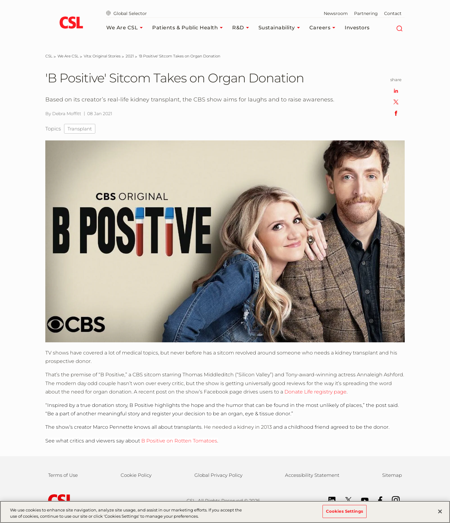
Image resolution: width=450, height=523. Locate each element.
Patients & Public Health (189, 27)
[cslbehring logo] (71, 23)
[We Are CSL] (68, 56)
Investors (357, 28)
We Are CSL (126, 27)
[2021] (130, 56)
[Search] (399, 28)
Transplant (80, 129)
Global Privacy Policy (218, 475)
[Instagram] (393, 500)
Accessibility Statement (312, 475)
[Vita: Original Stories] (102, 56)
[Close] (440, 514)
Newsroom (336, 13)
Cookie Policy (136, 475)
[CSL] (48, 56)
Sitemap (392, 475)
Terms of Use (63, 475)
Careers (324, 27)
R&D (242, 27)
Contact (393, 13)
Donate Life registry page (315, 392)
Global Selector (126, 13)
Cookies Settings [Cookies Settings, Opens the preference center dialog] (344, 514)
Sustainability (280, 27)
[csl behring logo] (59, 500)
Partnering (366, 13)
